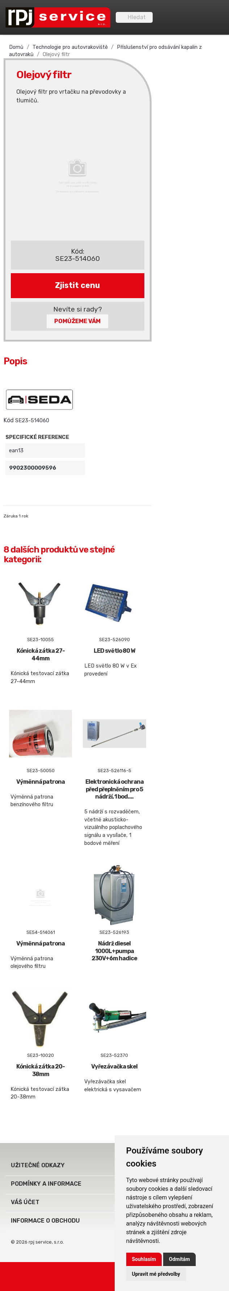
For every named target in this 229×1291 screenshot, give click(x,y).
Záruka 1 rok (16, 515)
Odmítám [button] (179, 1259)
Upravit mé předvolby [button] (156, 1274)
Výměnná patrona (40, 781)
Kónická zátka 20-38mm (40, 1070)
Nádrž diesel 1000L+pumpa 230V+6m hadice (114, 951)
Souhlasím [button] (144, 1259)
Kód (9, 420)
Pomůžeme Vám (77, 321)
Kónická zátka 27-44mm (41, 654)
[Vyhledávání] (134, 17)
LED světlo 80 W (114, 650)
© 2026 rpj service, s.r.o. (37, 1242)
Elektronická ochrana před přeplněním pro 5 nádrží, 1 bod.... (114, 789)
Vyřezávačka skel (114, 1066)
